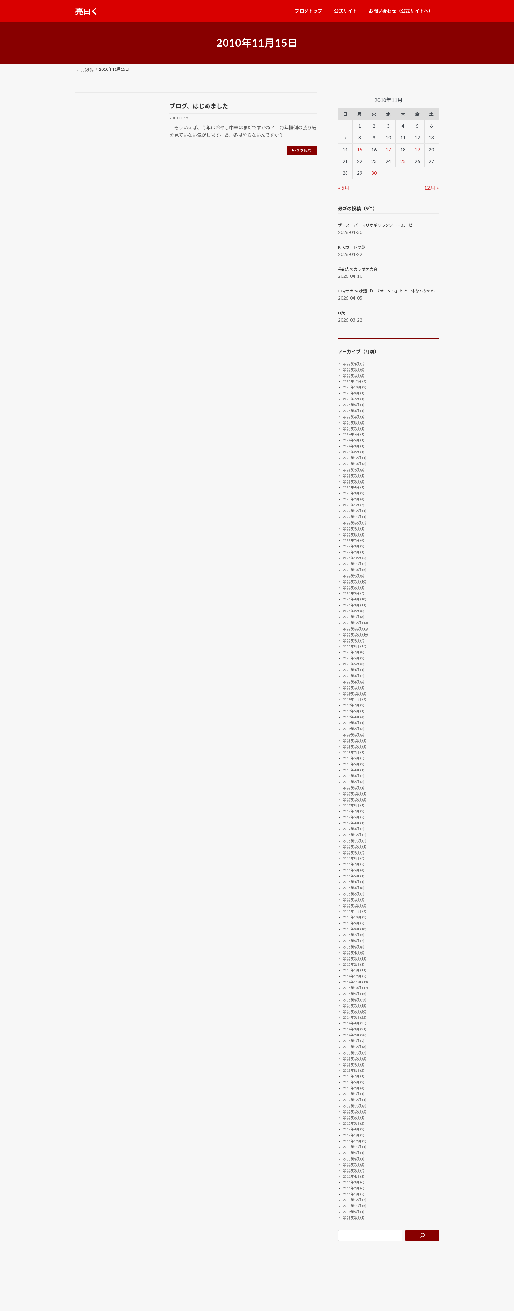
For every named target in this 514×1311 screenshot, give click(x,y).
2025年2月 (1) (353, 416)
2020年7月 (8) (353, 652)
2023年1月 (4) (353, 505)
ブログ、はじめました (198, 106)
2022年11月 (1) (354, 517)
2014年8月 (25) (354, 999)
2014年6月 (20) (354, 1011)
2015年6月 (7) (353, 941)
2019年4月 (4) (353, 717)
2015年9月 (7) (353, 923)
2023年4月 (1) (353, 487)
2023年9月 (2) (353, 469)
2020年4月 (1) (353, 670)
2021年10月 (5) (354, 570)
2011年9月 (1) (353, 1153)
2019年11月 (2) (354, 699)
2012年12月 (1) (354, 1100)
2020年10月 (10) (355, 634)
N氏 (341, 313)
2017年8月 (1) (353, 805)
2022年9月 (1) (353, 528)
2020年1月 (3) (353, 687)
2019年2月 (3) (353, 729)
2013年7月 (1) (353, 1076)
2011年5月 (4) (353, 1170)
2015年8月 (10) (354, 929)
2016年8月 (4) (353, 858)
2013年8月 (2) (353, 1070)
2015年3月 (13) (354, 958)
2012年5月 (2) (353, 1123)
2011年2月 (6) (353, 1188)
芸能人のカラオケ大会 (357, 269)
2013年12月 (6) (354, 1047)
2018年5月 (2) (353, 764)
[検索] (422, 1235)
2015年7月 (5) (353, 935)
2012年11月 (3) (354, 1105)
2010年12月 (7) (354, 1200)
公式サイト (127, 1282)
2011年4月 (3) (353, 1176)
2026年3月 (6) (353, 369)
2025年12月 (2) (354, 381)
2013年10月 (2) (354, 1058)
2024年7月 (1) (353, 428)
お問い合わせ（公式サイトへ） (177, 1282)
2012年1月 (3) (353, 1135)
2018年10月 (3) (354, 746)
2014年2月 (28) (354, 1035)
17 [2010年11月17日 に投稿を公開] (388, 149)
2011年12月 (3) (354, 1141)
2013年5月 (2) (353, 1082)
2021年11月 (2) (354, 564)
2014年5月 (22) (354, 1017)
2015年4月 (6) (353, 952)
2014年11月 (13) (355, 982)
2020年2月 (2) (353, 681)
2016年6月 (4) (353, 870)
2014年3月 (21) (354, 1029)
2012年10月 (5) (354, 1111)
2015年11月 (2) (354, 911)
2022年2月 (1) (353, 552)
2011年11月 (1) (354, 1147)
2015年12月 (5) (354, 905)
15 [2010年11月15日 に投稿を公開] (359, 149)
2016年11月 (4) (354, 840)
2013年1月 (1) (353, 1094)
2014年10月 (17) (355, 988)
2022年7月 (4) (353, 540)
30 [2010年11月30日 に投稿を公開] (374, 173)
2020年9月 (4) (353, 640)
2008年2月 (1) (353, 1217)
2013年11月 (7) (354, 1052)
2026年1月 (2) (353, 375)
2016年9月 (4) (353, 852)
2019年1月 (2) (353, 734)
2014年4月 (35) (354, 1023)
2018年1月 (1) (353, 787)
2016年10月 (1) (354, 846)
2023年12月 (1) (354, 458)
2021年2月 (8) (353, 611)
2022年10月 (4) (354, 522)
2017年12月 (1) (354, 793)
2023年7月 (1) (353, 475)
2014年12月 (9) (354, 976)
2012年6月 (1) (353, 1117)
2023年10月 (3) (354, 464)
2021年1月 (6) (353, 617)
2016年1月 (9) (353, 899)
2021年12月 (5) (354, 558)
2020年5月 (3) (353, 664)
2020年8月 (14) (354, 646)
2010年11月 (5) (354, 1206)
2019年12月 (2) (354, 693)
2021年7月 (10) (354, 581)
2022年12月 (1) (354, 511)
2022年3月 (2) (353, 546)
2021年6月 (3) (353, 587)
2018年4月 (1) (353, 770)
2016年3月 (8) (353, 888)
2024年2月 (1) (353, 452)
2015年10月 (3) (354, 917)
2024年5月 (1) (353, 440)
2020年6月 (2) (353, 658)
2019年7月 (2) (353, 705)
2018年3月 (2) (353, 776)
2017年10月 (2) (354, 799)
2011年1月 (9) (353, 1194)
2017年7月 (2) (353, 811)
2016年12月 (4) (354, 835)
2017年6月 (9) (353, 817)
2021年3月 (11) (354, 605)
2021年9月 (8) (353, 575)
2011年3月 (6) (353, 1182)
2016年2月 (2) (353, 893)
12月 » (431, 188)
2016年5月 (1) (353, 876)
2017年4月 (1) (353, 823)
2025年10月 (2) (354, 387)
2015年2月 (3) (353, 964)
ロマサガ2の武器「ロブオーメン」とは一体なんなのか (386, 291)
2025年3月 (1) (353, 411)
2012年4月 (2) (353, 1129)
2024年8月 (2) (353, 422)
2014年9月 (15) (354, 994)
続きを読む (302, 150)
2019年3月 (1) (353, 723)
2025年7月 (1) (353, 399)
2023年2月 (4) (353, 499)
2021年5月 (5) (353, 593)
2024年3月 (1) (353, 446)
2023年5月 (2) (353, 481)
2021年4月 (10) (354, 599)
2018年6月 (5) (353, 758)
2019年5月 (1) (353, 711)
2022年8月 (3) (353, 534)
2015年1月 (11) (354, 970)
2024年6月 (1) (353, 434)
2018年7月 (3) (353, 752)
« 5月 (343, 188)
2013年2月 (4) (353, 1088)
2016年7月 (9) (353, 864)
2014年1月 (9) (353, 1041)
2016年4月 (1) (353, 882)
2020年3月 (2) (353, 676)
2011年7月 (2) (353, 1164)
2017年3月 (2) (353, 829)
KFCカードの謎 (351, 247)
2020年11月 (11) (355, 628)
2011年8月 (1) (353, 1158)
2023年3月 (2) (353, 493)
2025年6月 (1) (353, 405)
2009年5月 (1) (353, 1212)
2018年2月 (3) (353, 782)
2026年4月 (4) (353, 363)
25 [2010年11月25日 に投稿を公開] (402, 161)
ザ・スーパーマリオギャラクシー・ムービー (377, 225)
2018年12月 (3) (354, 740)
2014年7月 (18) (354, 1005)
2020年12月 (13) (355, 623)
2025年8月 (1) (353, 393)
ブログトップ (93, 1282)
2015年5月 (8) (353, 946)
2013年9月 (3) (353, 1064)
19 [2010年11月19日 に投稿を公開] (417, 149)
